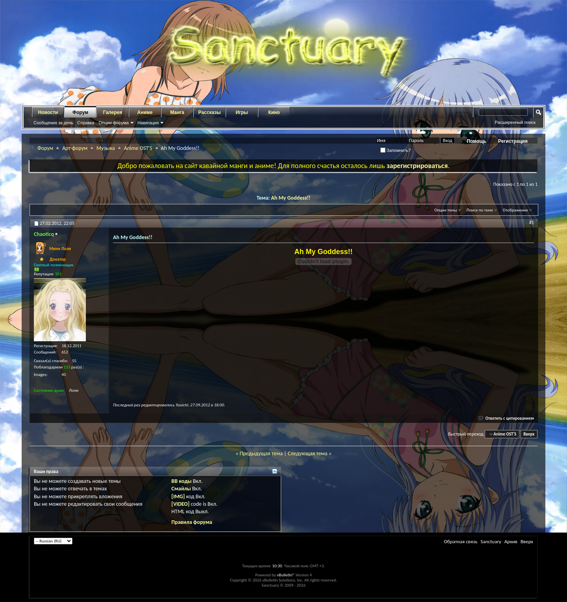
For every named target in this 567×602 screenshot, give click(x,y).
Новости (48, 112)
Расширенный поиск (515, 122)
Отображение (515, 210)
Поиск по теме (480, 210)
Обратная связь (460, 541)
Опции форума (113, 122)
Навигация (148, 122)
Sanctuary (490, 541)
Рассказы (209, 112)
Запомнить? (395, 150)
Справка (85, 122)
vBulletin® (286, 575)
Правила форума (191, 522)
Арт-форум (74, 148)
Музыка (105, 148)
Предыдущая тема (260, 453)
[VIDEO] (180, 504)
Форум (80, 112)
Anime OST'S (138, 148)
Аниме (145, 112)
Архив (510, 541)
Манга (177, 112)
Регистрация (513, 141)
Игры (241, 112)
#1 (531, 222)
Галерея (112, 112)
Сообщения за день (53, 122)
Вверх (528, 434)
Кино (274, 112)
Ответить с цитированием (506, 418)
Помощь (476, 141)
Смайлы (181, 488)
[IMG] (178, 496)
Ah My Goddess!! (290, 197)
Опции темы (445, 210)
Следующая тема (308, 453)
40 (63, 374)
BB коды (181, 481)
